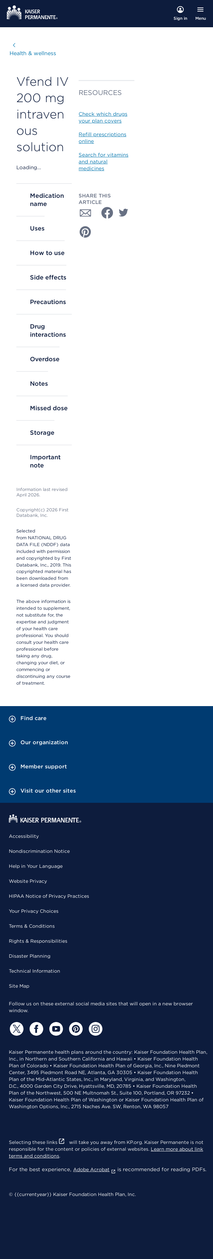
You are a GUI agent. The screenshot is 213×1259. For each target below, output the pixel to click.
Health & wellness (33, 53)
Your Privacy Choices (34, 911)
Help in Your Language (36, 866)
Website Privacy (28, 881)
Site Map (19, 986)
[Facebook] (35, 1029)
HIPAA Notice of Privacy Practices (49, 896)
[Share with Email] (85, 213)
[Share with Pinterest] (85, 232)
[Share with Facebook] (104, 213)
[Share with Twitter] (123, 213)
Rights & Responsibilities (38, 941)
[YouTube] (55, 1029)
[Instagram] (94, 1029)
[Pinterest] (75, 1029)
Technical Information (34, 971)
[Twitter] (15, 1029)
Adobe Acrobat (94, 1169)
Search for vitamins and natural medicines (103, 162)
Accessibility (24, 836)
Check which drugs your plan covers (103, 117)
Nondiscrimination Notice (39, 851)
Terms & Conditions (32, 926)
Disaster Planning (29, 956)
